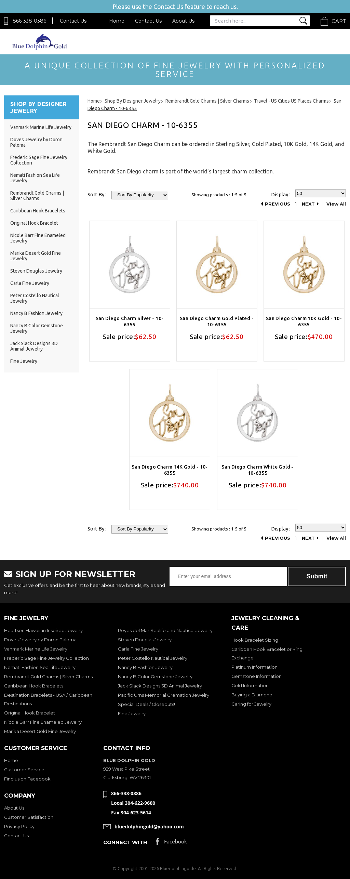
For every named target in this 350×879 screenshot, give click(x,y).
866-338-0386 (29, 21)
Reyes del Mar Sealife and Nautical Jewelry (165, 630)
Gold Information (250, 685)
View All (336, 204)
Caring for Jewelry (251, 704)
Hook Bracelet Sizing (254, 640)
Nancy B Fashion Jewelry (36, 313)
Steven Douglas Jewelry (36, 271)
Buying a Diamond (251, 694)
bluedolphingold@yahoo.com (149, 826)
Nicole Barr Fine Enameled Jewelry (43, 722)
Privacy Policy (19, 826)
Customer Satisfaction (28, 817)
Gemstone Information (256, 676)
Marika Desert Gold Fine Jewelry (40, 731)
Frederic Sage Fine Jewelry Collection (46, 658)
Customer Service (24, 769)
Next (308, 204)
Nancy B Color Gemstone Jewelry (155, 676)
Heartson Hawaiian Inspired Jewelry (43, 630)
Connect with (125, 842)
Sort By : (97, 194)
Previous (277, 204)
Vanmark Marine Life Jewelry (40, 127)
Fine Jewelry (23, 361)
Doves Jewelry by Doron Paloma (40, 639)
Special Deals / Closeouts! (146, 704)
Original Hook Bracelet (34, 223)
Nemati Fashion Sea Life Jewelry (40, 667)
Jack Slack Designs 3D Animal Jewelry (34, 346)
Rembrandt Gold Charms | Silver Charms (37, 195)
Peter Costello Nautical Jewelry (152, 658)
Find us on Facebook (27, 779)
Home (116, 21)
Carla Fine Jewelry (29, 283)
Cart (339, 21)
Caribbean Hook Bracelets (37, 210)
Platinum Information (254, 667)
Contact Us (73, 21)
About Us (183, 21)
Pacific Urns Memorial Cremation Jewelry (163, 695)
